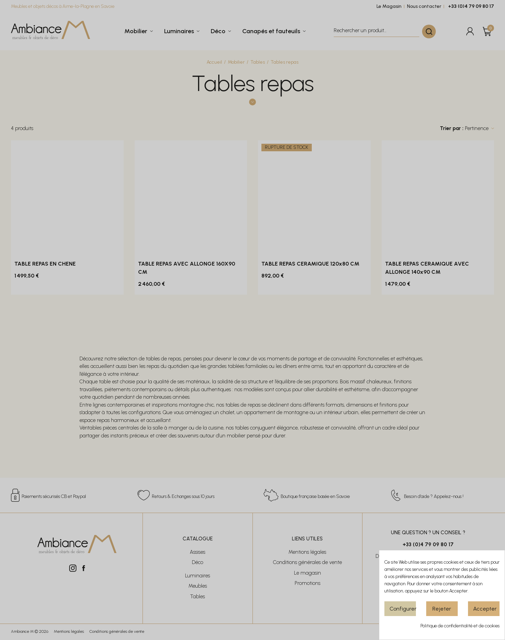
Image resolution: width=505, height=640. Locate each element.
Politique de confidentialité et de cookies (460, 626)
